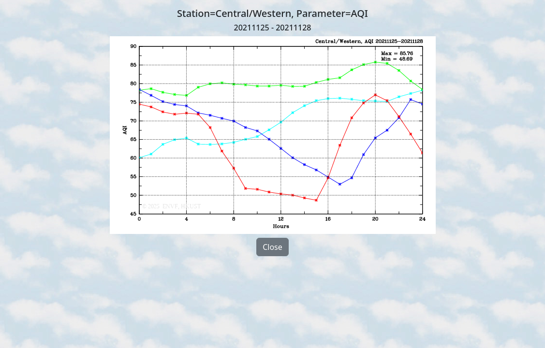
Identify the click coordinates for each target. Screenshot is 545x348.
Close (272, 247)
